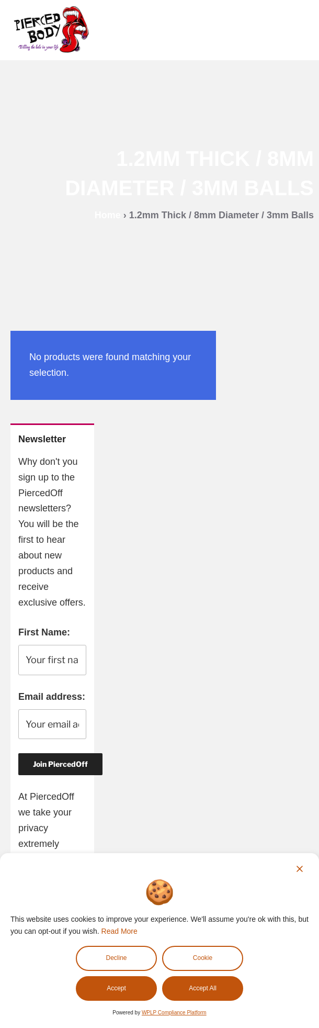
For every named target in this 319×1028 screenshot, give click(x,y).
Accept (116, 988)
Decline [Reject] (116, 958)
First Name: (44, 632)
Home (108, 215)
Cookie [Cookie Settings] (202, 958)
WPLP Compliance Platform (174, 1012)
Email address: (51, 696)
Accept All (203, 988)
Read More (119, 931)
